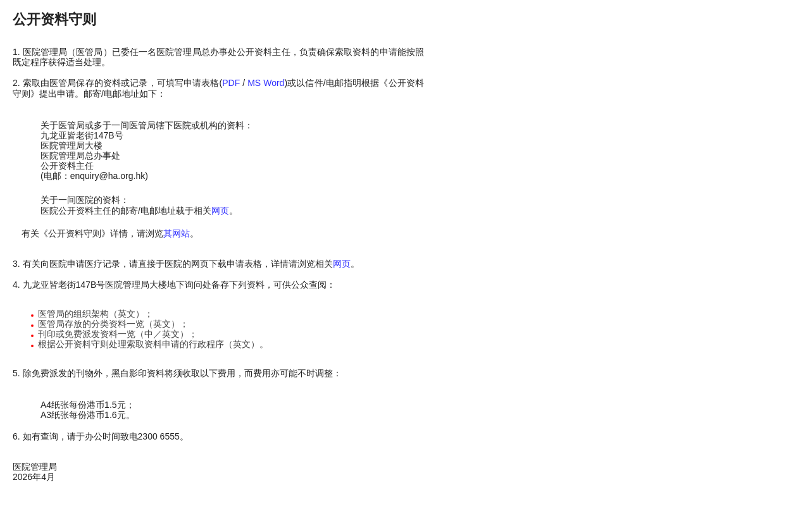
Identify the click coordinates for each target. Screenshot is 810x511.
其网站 (176, 233)
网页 (220, 211)
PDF (231, 83)
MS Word (265, 83)
